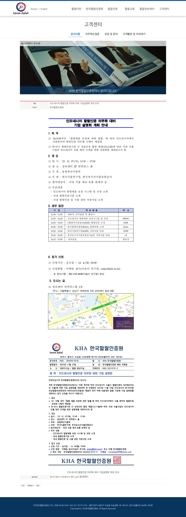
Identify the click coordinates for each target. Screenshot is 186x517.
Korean (34, 9)
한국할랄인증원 (94, 9)
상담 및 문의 (111, 34)
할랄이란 (76, 9)
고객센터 (164, 9)
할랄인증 (113, 9)
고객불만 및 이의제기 (134, 34)
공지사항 (75, 34)
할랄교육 (130, 9)
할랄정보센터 (147, 9)
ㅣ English (42, 9)
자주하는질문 (92, 34)
